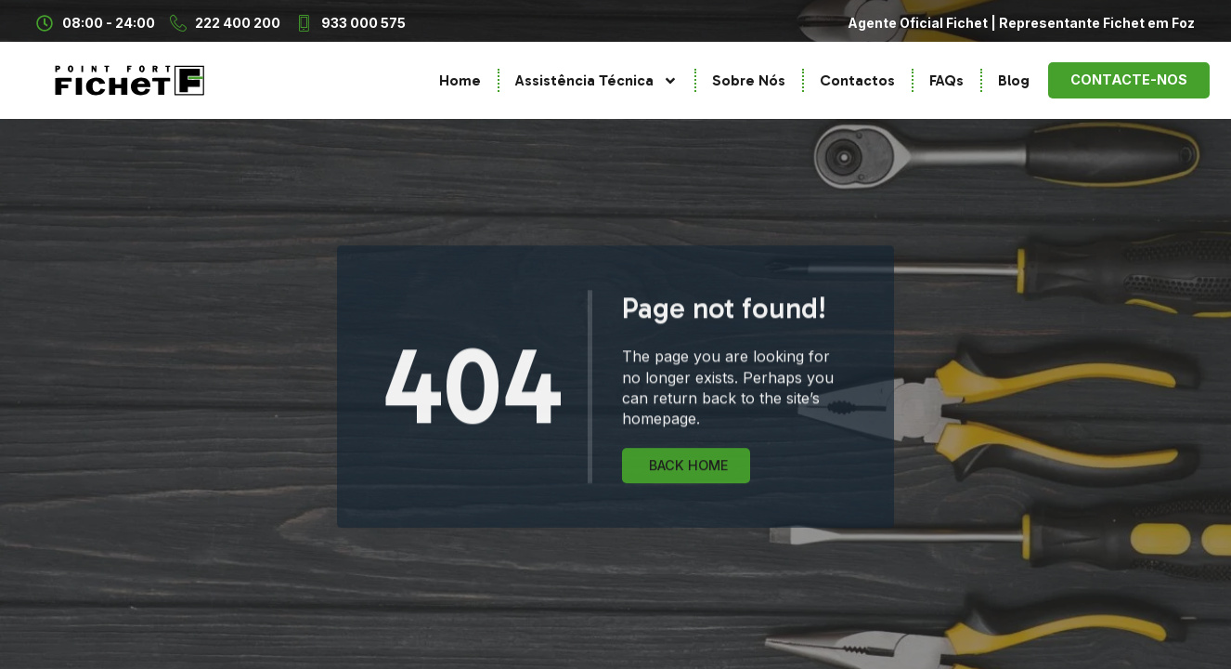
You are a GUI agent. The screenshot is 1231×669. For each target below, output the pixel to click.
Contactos (857, 80)
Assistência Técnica (596, 81)
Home (460, 80)
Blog (1014, 80)
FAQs (946, 80)
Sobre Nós (748, 80)
